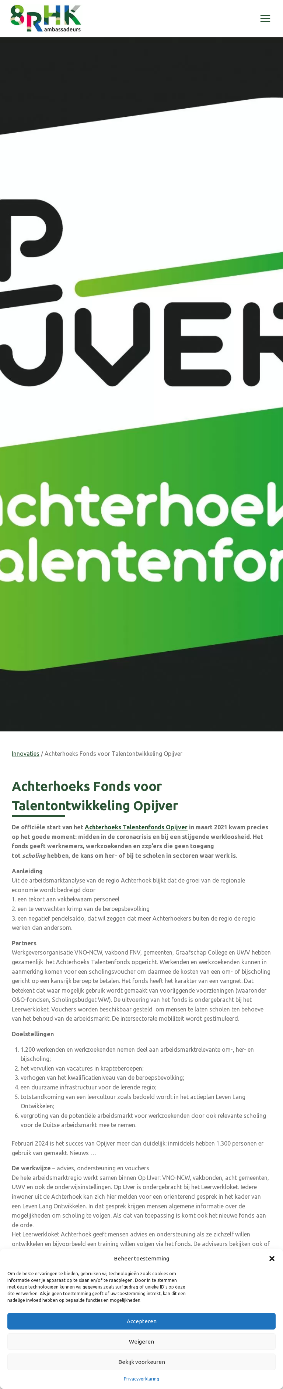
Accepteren (142, 1321)
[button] (272, 1258)
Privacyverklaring (141, 1378)
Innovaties (25, 753)
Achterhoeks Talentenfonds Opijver (136, 827)
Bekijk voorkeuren (141, 1362)
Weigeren (141, 1341)
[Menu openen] (265, 18)
